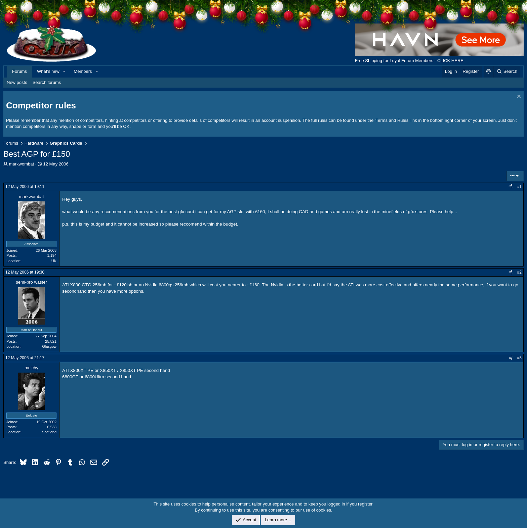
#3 (519, 357)
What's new (48, 71)
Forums (19, 71)
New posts (17, 82)
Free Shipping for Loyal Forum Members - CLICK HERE (409, 60)
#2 (519, 272)
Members (83, 71)
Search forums (47, 82)
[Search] (506, 71)
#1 (519, 186)
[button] (64, 71)
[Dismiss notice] (518, 97)
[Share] (510, 187)
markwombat (21, 163)
